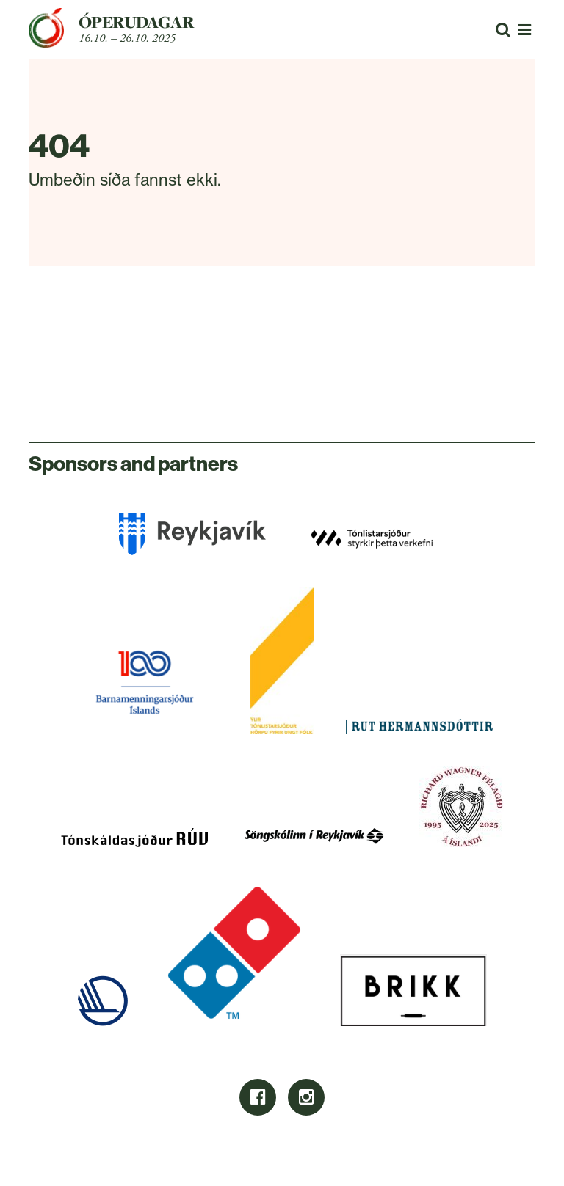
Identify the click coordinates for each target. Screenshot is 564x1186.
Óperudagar (136, 22)
